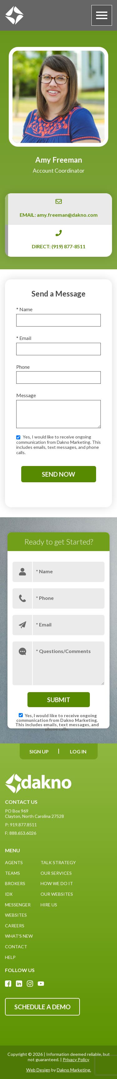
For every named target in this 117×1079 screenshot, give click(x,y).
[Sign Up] (39, 751)
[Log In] (78, 751)
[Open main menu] (101, 15)
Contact (16, 946)
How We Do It (57, 883)
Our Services (56, 873)
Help (10, 957)
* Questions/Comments (63, 650)
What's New (19, 936)
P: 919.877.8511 (21, 824)
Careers (14, 925)
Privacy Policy (76, 1059)
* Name (24, 309)
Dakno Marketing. (74, 1069)
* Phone (45, 597)
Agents (14, 862)
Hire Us (49, 904)
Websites (16, 915)
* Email (23, 338)
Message (26, 395)
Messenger (18, 904)
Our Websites (57, 894)
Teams (12, 873)
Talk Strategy (58, 862)
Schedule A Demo (42, 1007)
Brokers (15, 883)
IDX (8, 894)
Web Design (38, 1069)
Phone (23, 367)
